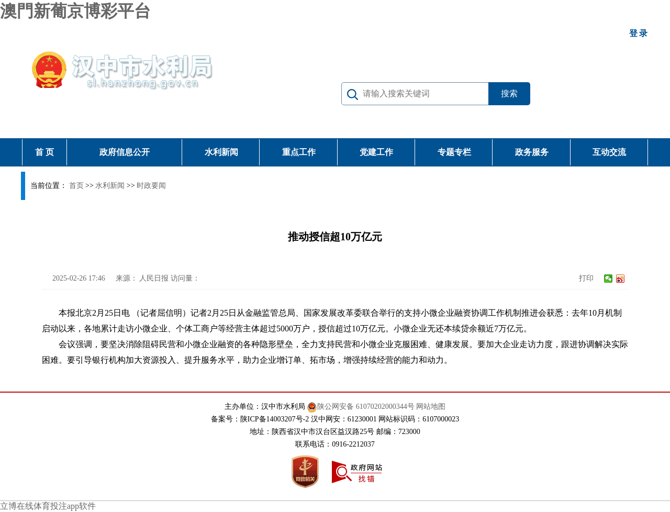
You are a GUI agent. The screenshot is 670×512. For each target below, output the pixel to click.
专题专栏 (454, 152)
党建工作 (376, 152)
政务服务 (532, 152)
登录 (639, 33)
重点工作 (299, 152)
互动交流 (609, 152)
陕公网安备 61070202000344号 (361, 406)
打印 (586, 278)
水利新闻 (221, 152)
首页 (76, 186)
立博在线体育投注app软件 (48, 506)
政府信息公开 (124, 152)
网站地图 (430, 406)
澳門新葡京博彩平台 (75, 11)
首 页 (44, 152)
